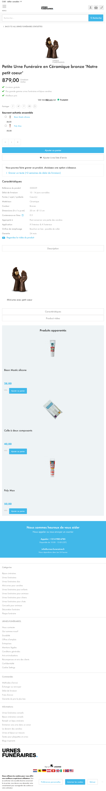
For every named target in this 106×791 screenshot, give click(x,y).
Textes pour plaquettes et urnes (15, 736)
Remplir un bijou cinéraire (13, 720)
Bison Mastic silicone (22, 117)
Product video (53, 318)
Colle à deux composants (18, 430)
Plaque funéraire (9, 613)
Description (53, 248)
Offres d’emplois (9, 639)
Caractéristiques (53, 311)
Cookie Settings (8, 667)
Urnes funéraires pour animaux (15, 593)
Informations (7, 706)
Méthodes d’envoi (10, 682)
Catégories (7, 567)
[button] (12, 1)
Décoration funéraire (11, 609)
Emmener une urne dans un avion (16, 724)
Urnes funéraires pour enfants (14, 589)
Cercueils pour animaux (12, 605)
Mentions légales (9, 647)
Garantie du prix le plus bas (14, 698)
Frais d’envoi (7, 694)
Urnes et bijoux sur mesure (13, 732)
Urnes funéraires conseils (13, 712)
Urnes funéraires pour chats (14, 601)
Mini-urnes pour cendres (12, 585)
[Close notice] (102, 782)
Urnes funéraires (9, 577)
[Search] (95, 17)
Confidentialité (8, 663)
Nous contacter (8, 627)
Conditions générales (11, 651)
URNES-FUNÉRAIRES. (11, 621)
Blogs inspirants (8, 740)
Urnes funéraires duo (11, 581)
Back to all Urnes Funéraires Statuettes (23, 26)
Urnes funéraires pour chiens (14, 597)
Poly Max (18, 126)
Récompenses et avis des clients (15, 659)
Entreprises (6, 643)
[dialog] (53, 782)
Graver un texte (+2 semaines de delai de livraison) (34, 172)
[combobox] (45, 17)
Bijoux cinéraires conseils (12, 716)
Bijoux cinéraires (9, 573)
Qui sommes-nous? (10, 631)
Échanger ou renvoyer (11, 686)
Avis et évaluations (10, 655)
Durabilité (6, 635)
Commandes (7, 676)
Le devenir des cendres (12, 728)
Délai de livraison (9, 690)
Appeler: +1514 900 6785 (53, 538)
